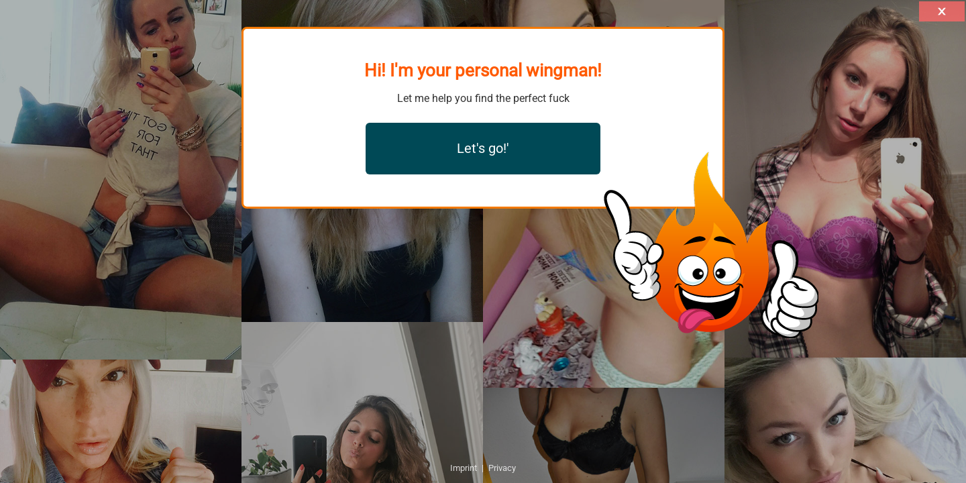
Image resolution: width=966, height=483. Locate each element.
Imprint (463, 468)
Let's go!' (483, 148)
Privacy (502, 468)
